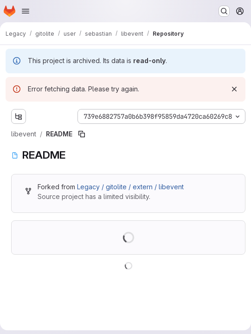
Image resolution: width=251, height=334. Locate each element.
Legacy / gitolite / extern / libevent (130, 187)
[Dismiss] (234, 89)
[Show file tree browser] (18, 116)
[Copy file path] (81, 134)
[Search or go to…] (224, 11)
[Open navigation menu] (25, 11)
